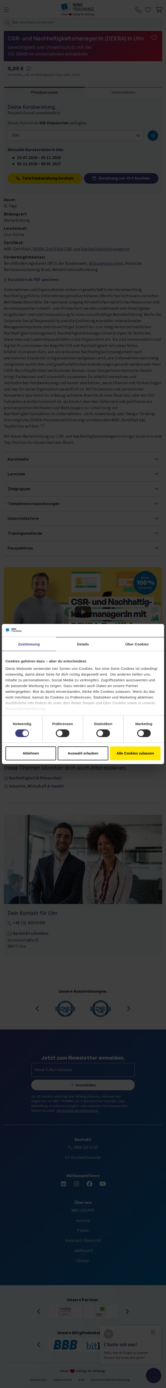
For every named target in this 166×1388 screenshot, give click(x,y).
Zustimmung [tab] (29, 644)
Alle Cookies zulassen (135, 753)
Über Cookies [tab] (137, 644)
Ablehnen (31, 753)
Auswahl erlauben (83, 753)
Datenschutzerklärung (25, 709)
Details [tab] (83, 644)
